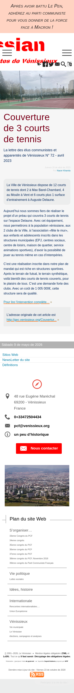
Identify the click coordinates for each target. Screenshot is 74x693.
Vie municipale (16, 627)
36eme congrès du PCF (20, 549)
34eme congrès (16, 540)
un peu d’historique (31, 434)
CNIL (64, 653)
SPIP (66, 661)
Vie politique (19, 573)
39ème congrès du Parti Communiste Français (31, 563)
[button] (39, 64)
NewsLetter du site (16, 360)
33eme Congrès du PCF (20, 536)
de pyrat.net (30, 661)
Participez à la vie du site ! (54, 682)
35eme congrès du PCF (20, 545)
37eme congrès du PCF (20, 554)
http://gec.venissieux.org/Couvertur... (32, 319)
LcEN (6, 656)
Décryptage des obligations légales (52, 656)
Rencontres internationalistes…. (24, 606)
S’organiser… (20, 530)
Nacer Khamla (63, 170)
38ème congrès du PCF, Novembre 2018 (28, 558)
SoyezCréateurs (50, 661)
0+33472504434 (27, 417)
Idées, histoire (21, 589)
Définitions (10, 365)
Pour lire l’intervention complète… (27, 302)
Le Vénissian (15, 631)
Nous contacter (39, 448)
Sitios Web (10, 355)
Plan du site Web (28, 518)
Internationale (20, 601)
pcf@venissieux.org (32, 426)
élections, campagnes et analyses (25, 636)
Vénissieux (18, 621)
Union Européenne (18, 611)
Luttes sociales (16, 579)
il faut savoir (27, 656)
